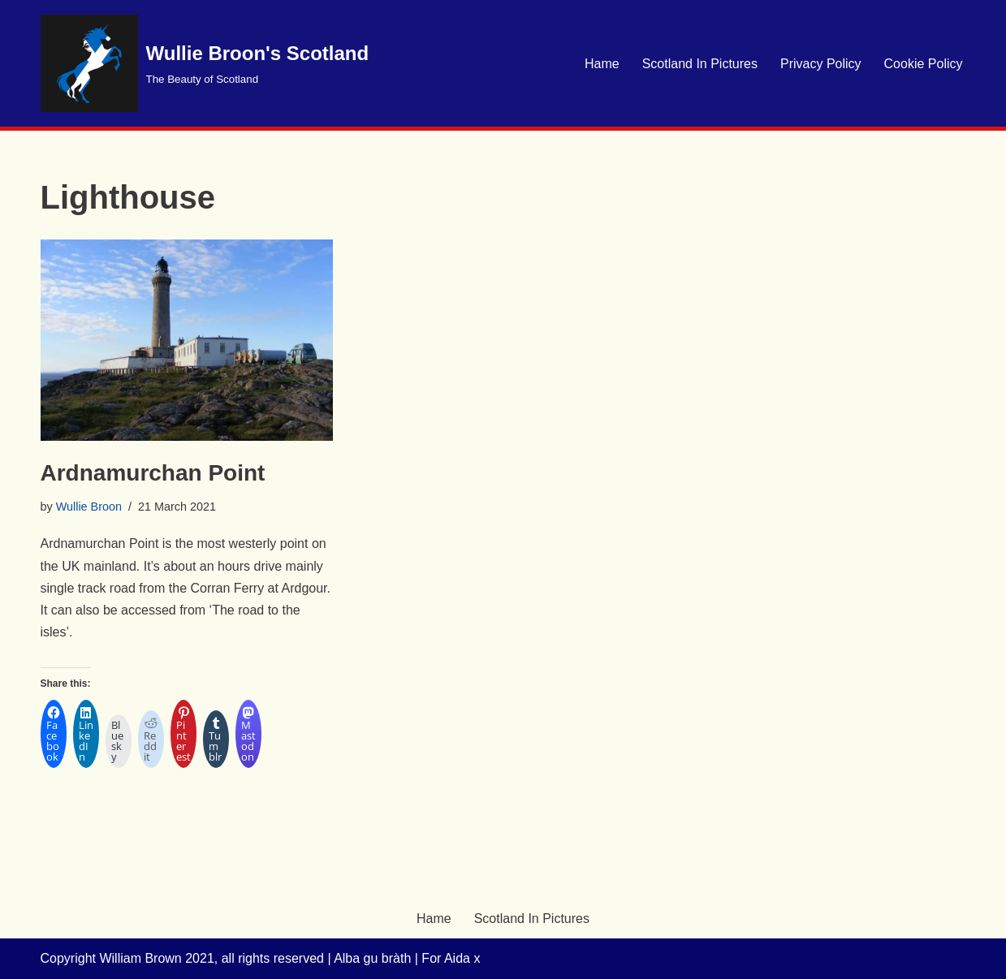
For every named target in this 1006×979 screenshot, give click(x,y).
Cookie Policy (923, 64)
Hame (602, 64)
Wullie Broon (89, 506)
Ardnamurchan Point (153, 472)
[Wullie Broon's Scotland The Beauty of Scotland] (205, 63)
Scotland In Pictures (700, 64)
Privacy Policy (820, 64)
